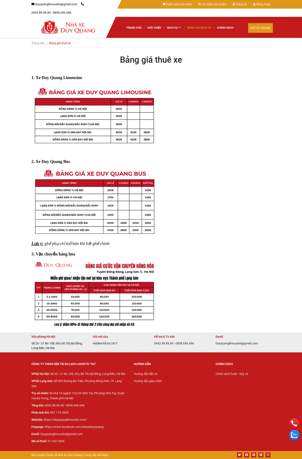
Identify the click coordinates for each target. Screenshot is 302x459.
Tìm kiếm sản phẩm (212, 4)
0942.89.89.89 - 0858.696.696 (51, 12)
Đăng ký (240, 4)
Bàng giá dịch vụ (199, 27)
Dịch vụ (174, 28)
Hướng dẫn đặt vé (145, 374)
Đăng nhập (262, 4)
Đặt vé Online (260, 28)
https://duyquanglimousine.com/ (65, 419)
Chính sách (225, 27)
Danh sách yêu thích (177, 4)
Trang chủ (134, 27)
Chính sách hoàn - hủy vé (232, 374)
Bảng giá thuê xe (151, 60)
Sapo (105, 455)
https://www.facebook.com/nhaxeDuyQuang (74, 427)
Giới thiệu (154, 27)
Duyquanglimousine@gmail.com (56, 4)
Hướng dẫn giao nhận (148, 381)
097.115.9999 (59, 412)
